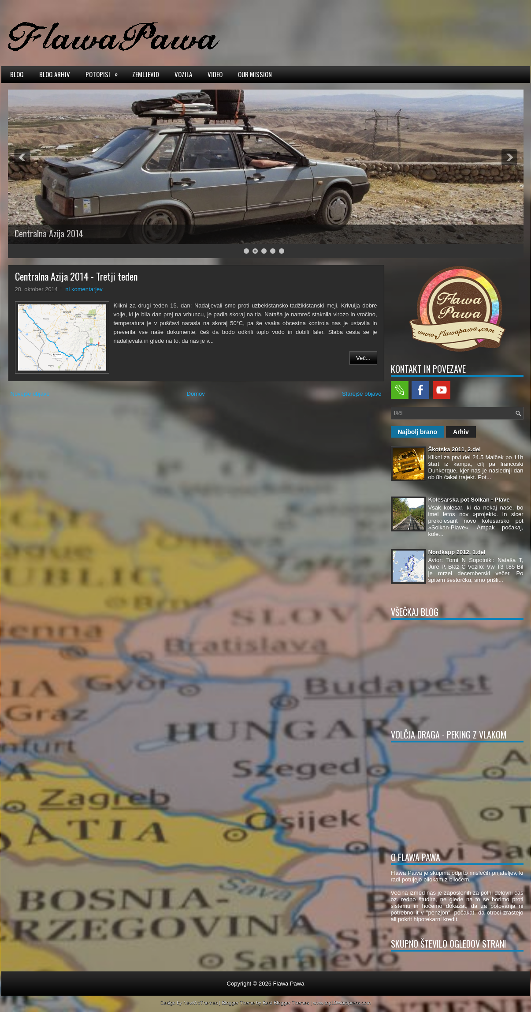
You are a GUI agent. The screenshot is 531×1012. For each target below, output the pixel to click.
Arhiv (461, 431)
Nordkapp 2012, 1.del (457, 552)
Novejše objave (30, 393)
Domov (196, 393)
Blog (17, 74)
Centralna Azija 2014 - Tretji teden (76, 276)
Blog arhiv (54, 74)
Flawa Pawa (288, 983)
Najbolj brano (417, 431)
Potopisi (104, 73)
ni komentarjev (84, 289)
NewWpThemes (200, 1002)
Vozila (183, 74)
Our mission (255, 74)
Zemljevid (145, 74)
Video (215, 74)
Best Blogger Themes (286, 1002)
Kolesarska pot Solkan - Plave (469, 499)
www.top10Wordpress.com (342, 1002)
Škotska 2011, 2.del (454, 449)
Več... (363, 358)
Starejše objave (362, 393)
